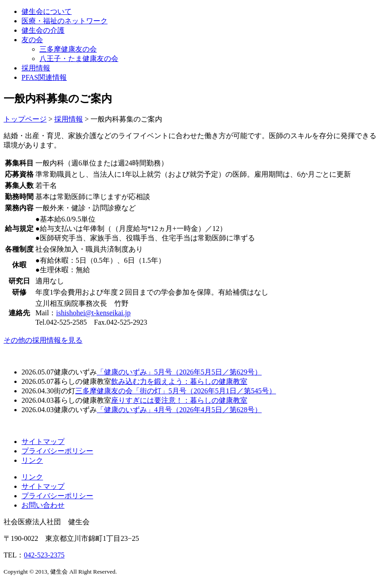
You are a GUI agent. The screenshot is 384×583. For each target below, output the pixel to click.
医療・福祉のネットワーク (65, 21)
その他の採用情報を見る (43, 340)
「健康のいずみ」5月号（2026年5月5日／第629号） (179, 372)
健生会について (47, 11)
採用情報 (36, 68)
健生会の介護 (43, 30)
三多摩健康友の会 (68, 49)
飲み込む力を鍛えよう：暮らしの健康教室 (179, 381)
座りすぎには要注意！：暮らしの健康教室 (179, 400)
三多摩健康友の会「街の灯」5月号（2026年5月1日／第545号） (175, 391)
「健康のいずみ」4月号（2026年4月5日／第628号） (179, 409)
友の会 (32, 40)
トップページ (25, 119)
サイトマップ (43, 441)
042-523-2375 (44, 555)
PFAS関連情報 (44, 77)
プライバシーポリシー (57, 451)
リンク (32, 460)
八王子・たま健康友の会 (78, 58)
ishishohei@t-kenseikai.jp (93, 313)
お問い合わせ (43, 505)
